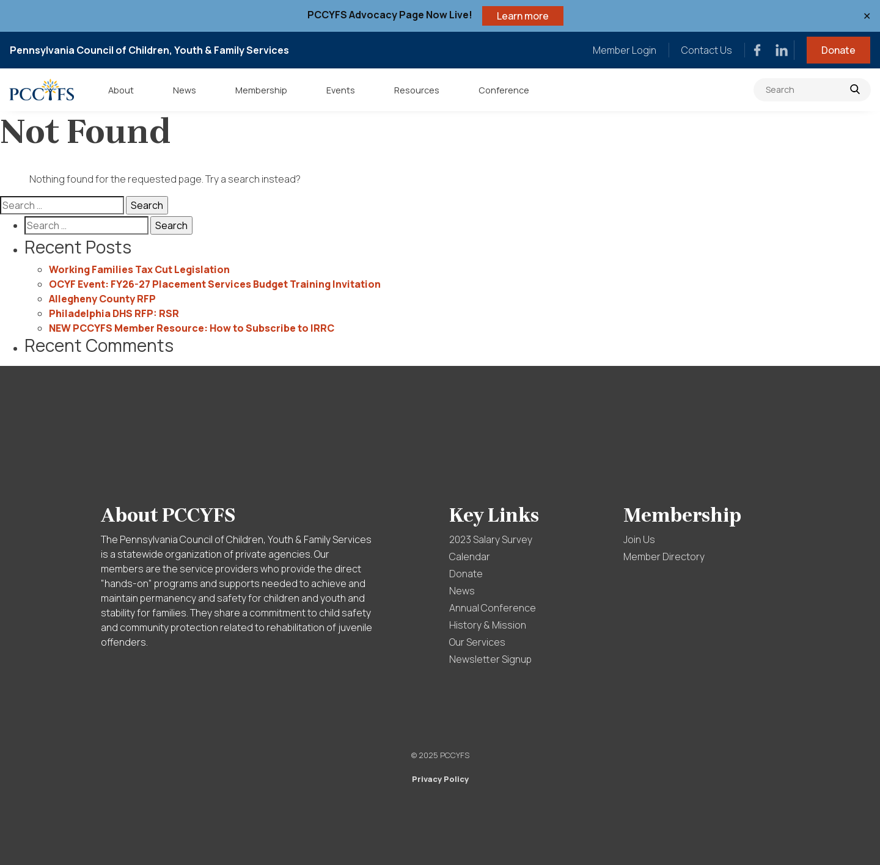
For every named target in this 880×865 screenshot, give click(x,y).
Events (340, 90)
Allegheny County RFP (102, 298)
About (121, 90)
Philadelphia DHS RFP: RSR (114, 313)
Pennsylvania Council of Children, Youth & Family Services (149, 50)
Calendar (469, 556)
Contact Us (706, 50)
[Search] (812, 89)
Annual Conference (492, 608)
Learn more (523, 16)
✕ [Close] (867, 16)
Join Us (639, 539)
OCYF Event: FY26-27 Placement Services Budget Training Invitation (215, 284)
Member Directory (664, 556)
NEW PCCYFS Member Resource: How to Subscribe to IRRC (191, 328)
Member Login (624, 50)
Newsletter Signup (490, 659)
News (184, 90)
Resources (416, 90)
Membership (261, 90)
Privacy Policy (440, 778)
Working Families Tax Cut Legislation (139, 269)
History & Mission (487, 625)
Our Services (477, 642)
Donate (838, 50)
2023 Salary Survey (490, 539)
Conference (504, 90)
